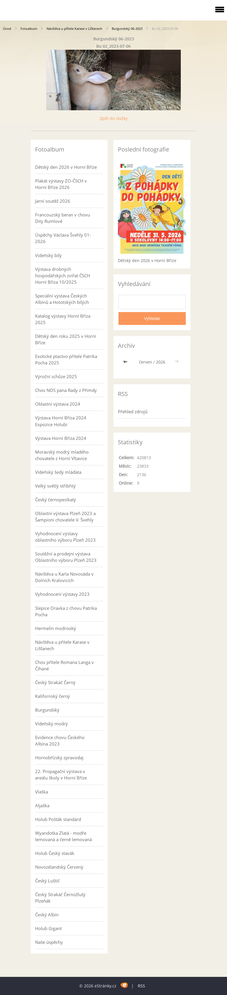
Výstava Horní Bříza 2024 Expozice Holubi (60, 421)
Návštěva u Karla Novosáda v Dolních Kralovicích (64, 577)
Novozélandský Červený (59, 867)
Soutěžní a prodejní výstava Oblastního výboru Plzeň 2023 (66, 557)
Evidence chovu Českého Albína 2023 (60, 740)
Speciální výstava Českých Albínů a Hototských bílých (62, 299)
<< (126, 362)
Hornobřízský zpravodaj (59, 757)
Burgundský (47, 710)
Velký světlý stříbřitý (55, 486)
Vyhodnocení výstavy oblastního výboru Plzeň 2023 (65, 537)
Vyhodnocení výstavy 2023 (62, 594)
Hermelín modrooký (55, 628)
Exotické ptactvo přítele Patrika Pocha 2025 (66, 359)
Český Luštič (47, 881)
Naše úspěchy (49, 942)
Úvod (7, 28)
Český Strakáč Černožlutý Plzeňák (60, 897)
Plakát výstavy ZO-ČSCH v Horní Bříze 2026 (61, 184)
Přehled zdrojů (132, 411)
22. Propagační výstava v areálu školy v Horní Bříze (61, 774)
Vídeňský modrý (51, 724)
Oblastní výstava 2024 (57, 404)
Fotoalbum (28, 28)
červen (145, 362)
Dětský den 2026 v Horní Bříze (66, 167)
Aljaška (42, 805)
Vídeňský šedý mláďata (58, 472)
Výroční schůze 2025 (56, 376)
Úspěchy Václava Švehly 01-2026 (63, 238)
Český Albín (47, 914)
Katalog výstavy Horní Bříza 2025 (62, 319)
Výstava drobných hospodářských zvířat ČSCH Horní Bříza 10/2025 (62, 275)
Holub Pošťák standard (58, 819)
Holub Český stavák (54, 853)
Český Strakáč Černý (55, 682)
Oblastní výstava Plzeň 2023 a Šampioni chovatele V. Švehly (65, 516)
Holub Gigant (48, 928)
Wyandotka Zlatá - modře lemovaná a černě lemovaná (63, 836)
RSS (141, 986)
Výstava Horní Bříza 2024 (60, 438)
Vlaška (41, 792)
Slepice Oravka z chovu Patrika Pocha (66, 611)
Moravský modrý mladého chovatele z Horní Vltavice (62, 455)
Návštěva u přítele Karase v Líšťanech (74, 28)
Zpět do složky (114, 118)
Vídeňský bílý (48, 255)
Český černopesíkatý (55, 499)
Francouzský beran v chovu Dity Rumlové (62, 218)
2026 (160, 362)
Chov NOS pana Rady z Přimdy (66, 390)
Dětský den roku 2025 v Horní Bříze (65, 339)
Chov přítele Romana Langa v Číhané (64, 665)
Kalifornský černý (52, 696)
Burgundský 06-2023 (127, 28)
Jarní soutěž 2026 (52, 201)
